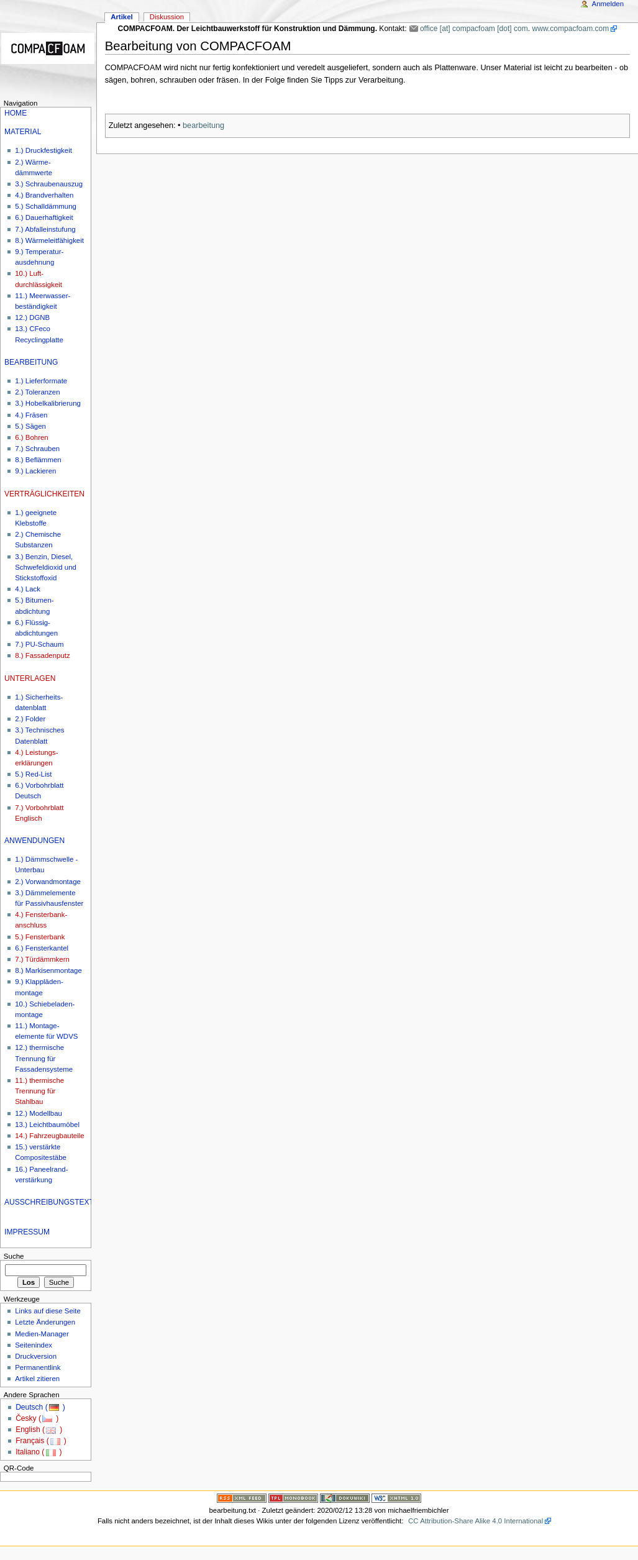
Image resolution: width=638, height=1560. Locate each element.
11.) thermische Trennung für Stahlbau (39, 1091)
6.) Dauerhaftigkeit (44, 217)
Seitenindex (33, 1345)
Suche (14, 1256)
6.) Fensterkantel (41, 948)
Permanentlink (37, 1367)
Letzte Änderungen (45, 1322)
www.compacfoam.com (570, 28)
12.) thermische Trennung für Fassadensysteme (44, 1058)
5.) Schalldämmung (45, 206)
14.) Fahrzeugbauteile (49, 1135)
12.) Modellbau (38, 1113)
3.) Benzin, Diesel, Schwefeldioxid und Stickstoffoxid (45, 567)
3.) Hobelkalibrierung (48, 403)
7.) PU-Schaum (39, 644)
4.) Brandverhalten (44, 195)
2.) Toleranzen (37, 392)
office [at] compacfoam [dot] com (474, 28)
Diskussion (167, 17)
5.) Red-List (33, 774)
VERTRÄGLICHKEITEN (44, 494)
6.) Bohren (31, 437)
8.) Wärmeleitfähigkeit (49, 240)
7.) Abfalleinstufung (45, 229)
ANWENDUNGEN (34, 840)
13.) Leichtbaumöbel (47, 1124)
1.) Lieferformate (41, 381)
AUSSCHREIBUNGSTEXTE (51, 1202)
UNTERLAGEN (29, 678)
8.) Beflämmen (38, 459)
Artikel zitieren (37, 1378)
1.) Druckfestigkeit (43, 150)
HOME (15, 113)
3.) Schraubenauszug (49, 184)
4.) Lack (27, 589)
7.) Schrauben (37, 448)
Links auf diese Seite (48, 1311)
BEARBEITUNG (31, 362)
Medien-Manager (42, 1334)
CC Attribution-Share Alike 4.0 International (475, 1521)
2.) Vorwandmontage (48, 881)
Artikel (122, 17)
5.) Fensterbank (40, 937)
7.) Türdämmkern (42, 959)
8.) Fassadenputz (42, 655)
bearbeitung (203, 125)
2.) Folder (30, 719)
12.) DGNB (32, 317)
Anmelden (608, 3)
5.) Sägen (30, 426)
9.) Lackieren (35, 471)
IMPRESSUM (27, 1232)
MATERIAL (22, 131)
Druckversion (36, 1356)
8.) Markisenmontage (48, 970)
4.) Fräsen (31, 415)
